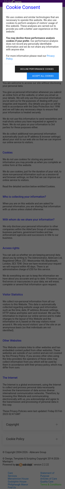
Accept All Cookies (43, 76)
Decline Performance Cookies (37, 69)
